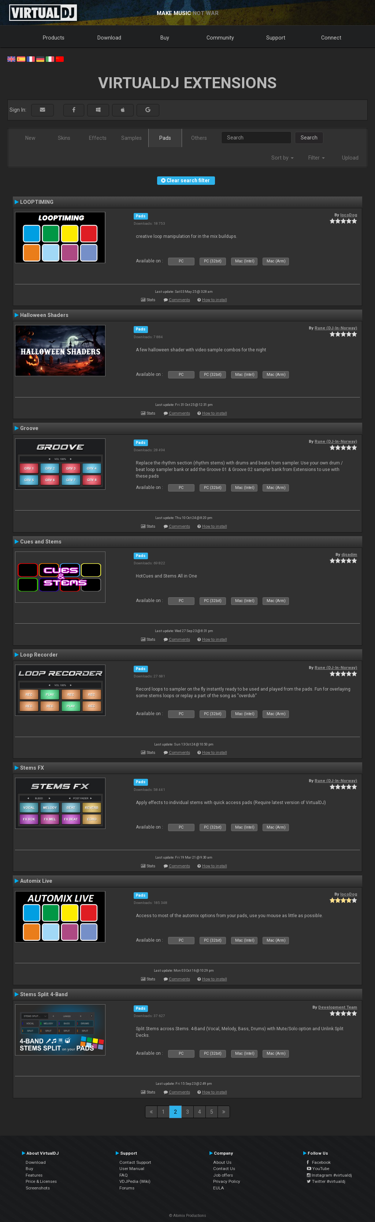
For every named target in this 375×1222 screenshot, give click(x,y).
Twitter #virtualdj (326, 1181)
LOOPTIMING (36, 202)
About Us (222, 1162)
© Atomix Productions (187, 1215)
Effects (98, 138)
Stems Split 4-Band (44, 994)
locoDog (348, 214)
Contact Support (135, 1162)
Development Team (337, 1007)
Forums (126, 1188)
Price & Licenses (41, 1181)
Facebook (319, 1162)
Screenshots (38, 1188)
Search (309, 138)
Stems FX (32, 768)
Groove (29, 428)
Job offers (223, 1175)
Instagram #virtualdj (329, 1175)
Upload (350, 158)
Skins (64, 138)
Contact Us (224, 1168)
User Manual (131, 1168)
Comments (179, 300)
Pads (165, 138)
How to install (214, 300)
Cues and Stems (41, 542)
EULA (218, 1188)
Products (53, 38)
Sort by (282, 158)
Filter (316, 158)
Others (199, 138)
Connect (331, 38)
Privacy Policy (226, 1181)
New (30, 138)
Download (109, 38)
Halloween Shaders (44, 315)
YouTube (318, 1168)
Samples (131, 138)
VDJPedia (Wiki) (135, 1181)
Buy (164, 38)
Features (34, 1175)
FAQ (123, 1175)
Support (275, 38)
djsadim (349, 554)
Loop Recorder (39, 655)
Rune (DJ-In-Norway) (336, 327)
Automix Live (36, 881)
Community (220, 38)
